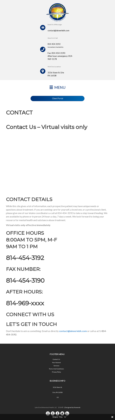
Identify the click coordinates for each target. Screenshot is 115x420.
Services (56, 366)
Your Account (56, 362)
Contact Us (56, 359)
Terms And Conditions (56, 369)
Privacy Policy (56, 372)
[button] (57, 98)
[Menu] (57, 87)
